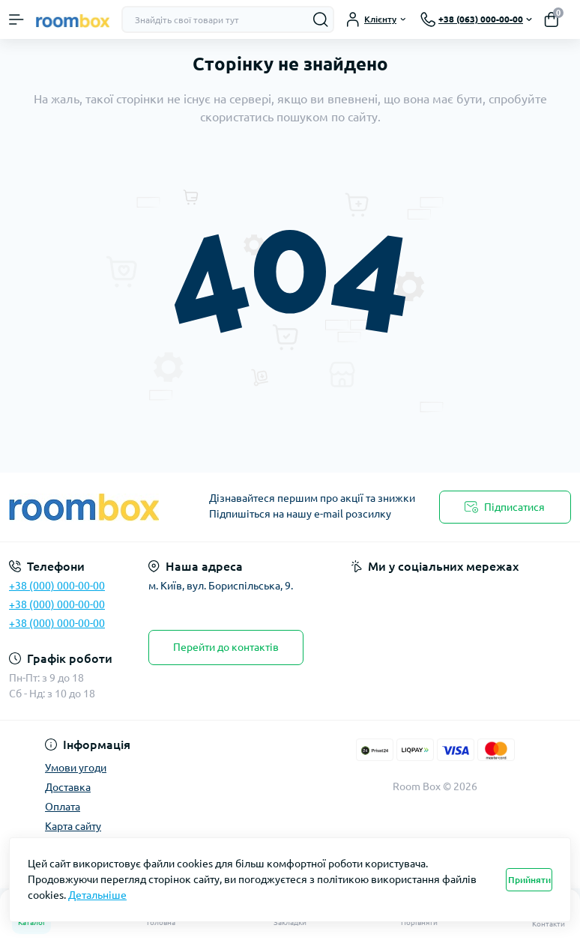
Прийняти (529, 880)
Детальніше (97, 895)
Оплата (62, 807)
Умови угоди (75, 768)
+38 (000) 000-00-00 (57, 586)
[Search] (320, 19)
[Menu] (16, 19)
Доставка (68, 787)
